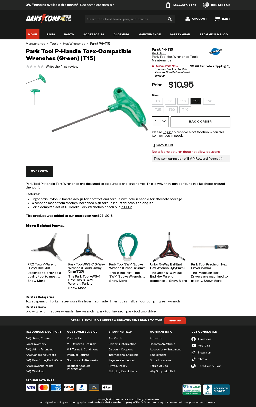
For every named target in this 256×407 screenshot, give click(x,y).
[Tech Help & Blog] (210, 366)
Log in (167, 132)
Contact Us (74, 338)
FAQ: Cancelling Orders (41, 354)
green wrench (169, 301)
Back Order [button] (200, 122)
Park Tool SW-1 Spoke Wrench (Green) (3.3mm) (127, 266)
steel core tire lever (77, 301)
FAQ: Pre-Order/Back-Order (44, 360)
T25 (158, 109)
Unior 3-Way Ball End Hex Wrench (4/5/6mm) (167, 266)
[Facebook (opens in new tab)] (210, 339)
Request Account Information (78, 367)
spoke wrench (62, 311)
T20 (209, 101)
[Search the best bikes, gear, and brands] (130, 19)
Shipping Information (122, 343)
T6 (157, 101)
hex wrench (85, 311)
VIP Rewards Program (81, 343)
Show (36, 280)
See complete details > (97, 5)
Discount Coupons (121, 349)
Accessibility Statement (165, 349)
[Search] (170, 19)
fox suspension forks (42, 301)
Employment (158, 354)
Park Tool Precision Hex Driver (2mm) (209, 266)
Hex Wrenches (74, 43)
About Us (156, 338)
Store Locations (160, 360)
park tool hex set (110, 311)
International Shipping (123, 354)
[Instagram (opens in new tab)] (210, 352)
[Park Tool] (215, 55)
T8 (170, 101)
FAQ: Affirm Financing (39, 349)
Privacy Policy (118, 365)
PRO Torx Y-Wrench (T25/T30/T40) (42, 266)
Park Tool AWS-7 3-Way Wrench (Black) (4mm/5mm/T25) (86, 268)
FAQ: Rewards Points (40, 365)
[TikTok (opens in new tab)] (210, 359)
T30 (171, 109)
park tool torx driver (141, 311)
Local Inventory (36, 343)
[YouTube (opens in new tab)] (210, 345)
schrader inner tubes (111, 301)
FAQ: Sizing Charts (38, 338)
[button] (36, 79)
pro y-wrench (36, 311)
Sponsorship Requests (82, 360)
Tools (54, 43)
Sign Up (175, 320)
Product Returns (78, 354)
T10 (183, 101)
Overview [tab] (39, 171)
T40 (185, 109)
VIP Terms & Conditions (82, 349)
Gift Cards (115, 338)
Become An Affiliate (162, 343)
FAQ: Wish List (35, 371)
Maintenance (35, 43)
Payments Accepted (122, 360)
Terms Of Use (159, 365)
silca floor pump (142, 301)
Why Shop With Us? (162, 371)
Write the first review (62, 66)
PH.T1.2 (126, 207)
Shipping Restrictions (123, 371)
